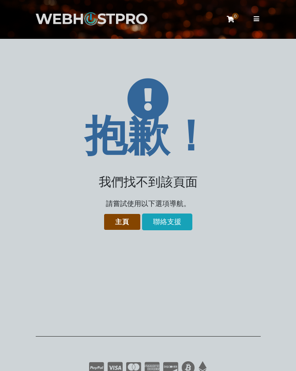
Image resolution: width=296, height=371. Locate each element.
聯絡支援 (167, 222)
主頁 (122, 221)
